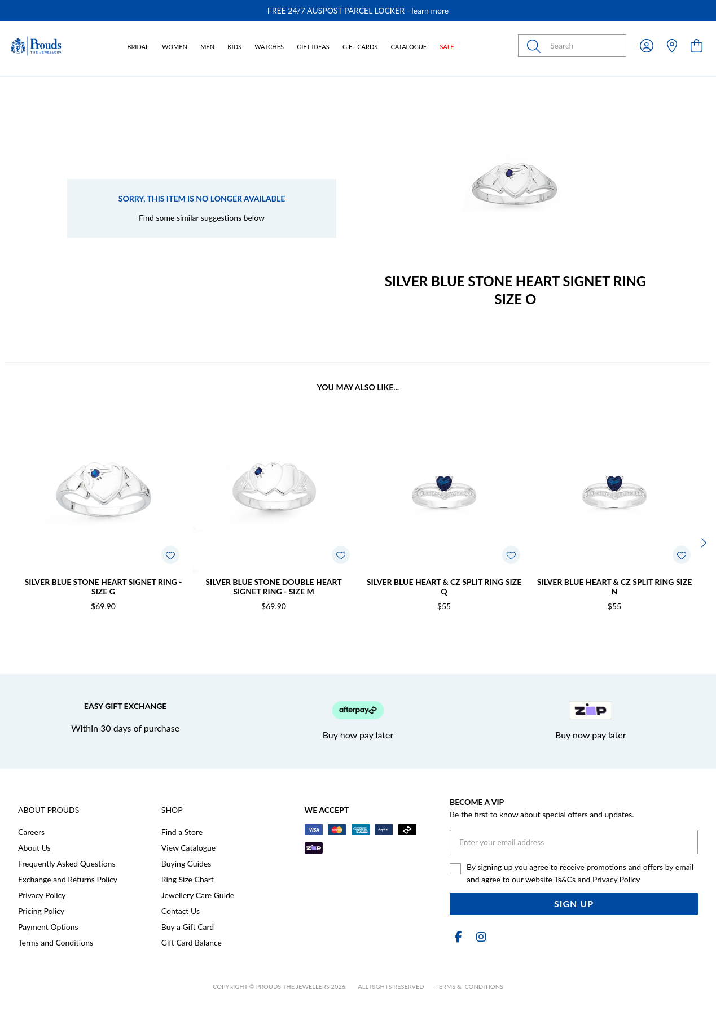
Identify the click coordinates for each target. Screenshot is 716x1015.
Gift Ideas (313, 46)
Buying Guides (186, 863)
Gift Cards (359, 46)
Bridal (137, 46)
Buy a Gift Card (187, 926)
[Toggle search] (536, 45)
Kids (234, 46)
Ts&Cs (565, 879)
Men (207, 46)
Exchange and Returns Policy (67, 879)
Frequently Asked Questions (66, 863)
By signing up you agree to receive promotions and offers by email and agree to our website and (580, 873)
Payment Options (48, 926)
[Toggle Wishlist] (170, 555)
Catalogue (408, 46)
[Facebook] (459, 937)
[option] (358, 10)
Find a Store (182, 832)
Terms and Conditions (55, 942)
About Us (34, 847)
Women (174, 46)
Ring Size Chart (187, 879)
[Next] (702, 542)
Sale (447, 46)
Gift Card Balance (191, 942)
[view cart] (696, 45)
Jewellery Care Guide (197, 895)
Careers (31, 832)
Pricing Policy (41, 911)
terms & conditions (469, 986)
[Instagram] (479, 937)
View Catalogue (188, 847)
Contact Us (180, 911)
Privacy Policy (41, 895)
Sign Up (574, 903)
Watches (269, 46)
